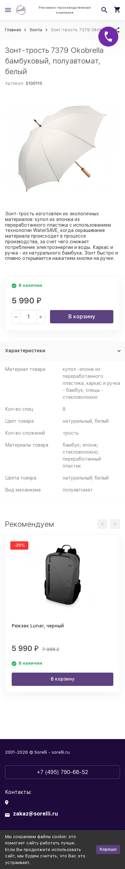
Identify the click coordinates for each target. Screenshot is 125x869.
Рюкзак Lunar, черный (38, 625)
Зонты (35, 29)
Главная (13, 29)
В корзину (81, 316)
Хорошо (108, 849)
